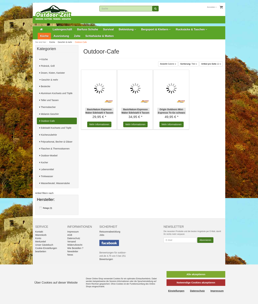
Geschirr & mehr (48, 79)
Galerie (168, 64)
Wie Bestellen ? (75, 248)
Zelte (77, 36)
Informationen (99, 124)
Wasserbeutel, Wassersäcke (54, 183)
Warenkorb (40, 235)
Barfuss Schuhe (87, 29)
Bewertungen (106, 259)
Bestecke (44, 86)
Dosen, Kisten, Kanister (52, 73)
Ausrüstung (61, 36)
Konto (38, 238)
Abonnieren (205, 240)
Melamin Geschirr (49, 114)
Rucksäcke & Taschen (191, 29)
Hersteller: (46, 200)
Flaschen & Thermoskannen (54, 148)
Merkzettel (40, 241)
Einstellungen (176, 290)
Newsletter (72, 251)
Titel (188, 64)
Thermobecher (47, 107)
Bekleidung (127, 29)
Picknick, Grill (47, 66)
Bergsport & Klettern (156, 29)
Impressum (73, 231)
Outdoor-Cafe (47, 121)
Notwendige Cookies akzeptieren (196, 282)
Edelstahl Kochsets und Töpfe (55, 128)
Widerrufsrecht (74, 245)
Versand (71, 241)
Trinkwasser (46, 176)
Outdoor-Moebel (48, 155)
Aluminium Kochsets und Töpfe (56, 93)
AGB (69, 235)
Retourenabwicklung (109, 231)
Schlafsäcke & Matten (99, 36)
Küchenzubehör (48, 134)
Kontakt (39, 231)
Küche (44, 36)
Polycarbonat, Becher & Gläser (55, 141)
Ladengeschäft (62, 29)
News (70, 254)
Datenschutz (73, 238)
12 (211, 64)
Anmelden (212, 7)
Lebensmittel (46, 169)
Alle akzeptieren (195, 274)
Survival (108, 29)
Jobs (101, 235)
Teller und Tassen (49, 100)
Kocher (43, 162)
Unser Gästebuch (44, 245)
